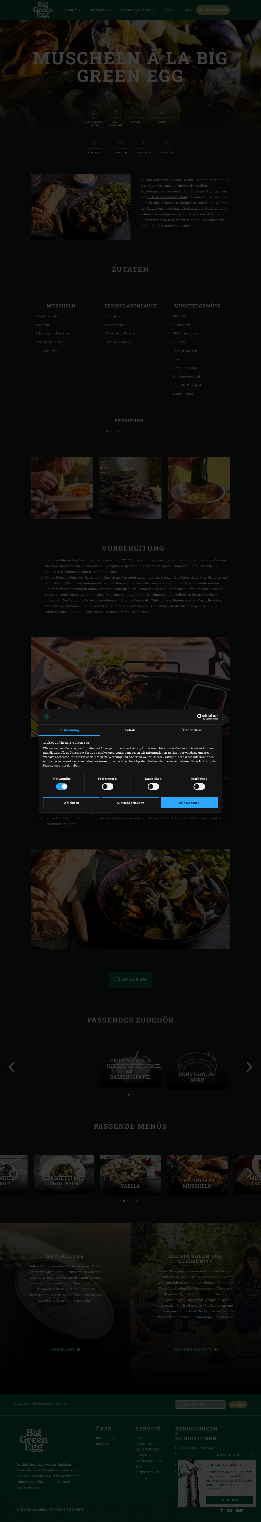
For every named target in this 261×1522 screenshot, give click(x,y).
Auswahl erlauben (130, 803)
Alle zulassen (189, 803)
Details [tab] (130, 730)
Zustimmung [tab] (69, 730)
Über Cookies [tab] (191, 730)
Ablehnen (71, 803)
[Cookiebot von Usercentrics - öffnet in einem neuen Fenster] (200, 717)
